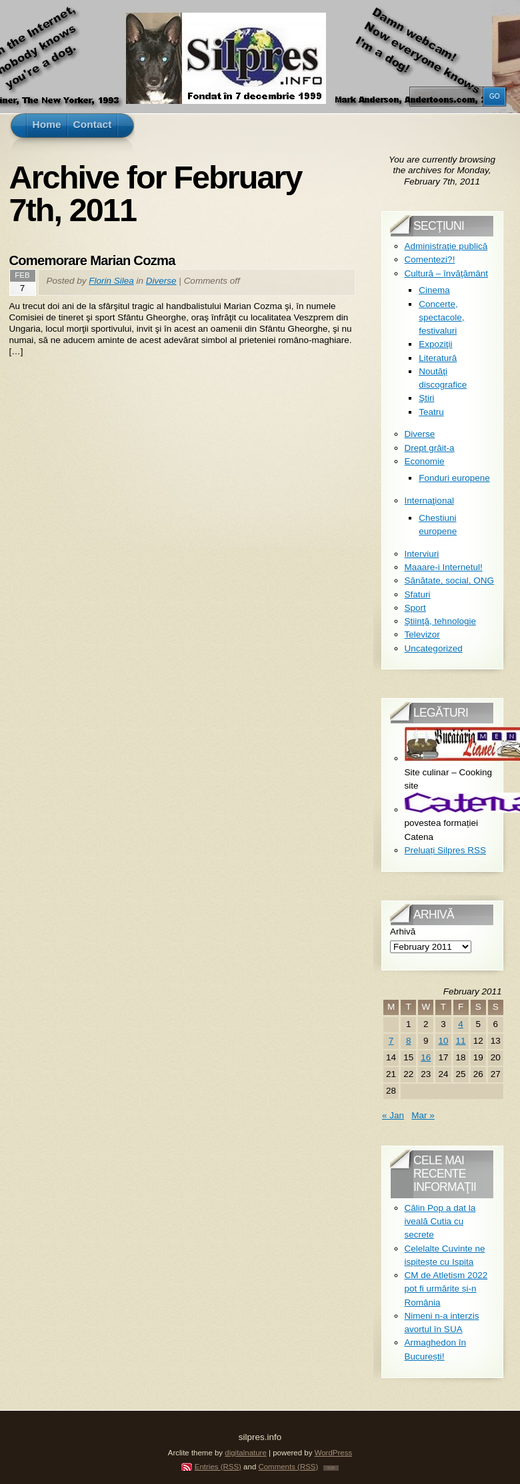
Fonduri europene (454, 478)
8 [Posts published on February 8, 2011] (408, 1041)
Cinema (434, 290)
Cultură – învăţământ (446, 273)
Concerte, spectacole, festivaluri (441, 317)
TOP (331, 1468)
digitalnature (246, 1453)
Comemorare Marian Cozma (92, 260)
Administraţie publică (446, 246)
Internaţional (429, 501)
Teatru (431, 412)
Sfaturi (418, 594)
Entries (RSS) (218, 1467)
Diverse (161, 281)
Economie (425, 461)
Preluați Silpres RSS (445, 850)
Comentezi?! (430, 259)
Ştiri (426, 398)
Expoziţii (435, 344)
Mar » (423, 1115)
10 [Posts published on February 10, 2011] (443, 1041)
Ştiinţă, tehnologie (440, 621)
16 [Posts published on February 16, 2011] (426, 1057)
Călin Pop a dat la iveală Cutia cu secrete (440, 1221)
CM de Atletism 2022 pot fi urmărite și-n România (446, 1288)
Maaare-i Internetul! (444, 567)
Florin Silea (111, 281)
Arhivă (402, 931)
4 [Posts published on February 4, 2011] (460, 1024)
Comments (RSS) (288, 1467)
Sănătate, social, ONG (449, 580)
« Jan (393, 1115)
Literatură (438, 358)
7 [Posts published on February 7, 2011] (391, 1041)
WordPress (334, 1453)
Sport (415, 608)
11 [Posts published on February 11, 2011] (461, 1041)
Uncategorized (434, 648)
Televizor (422, 634)
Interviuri (422, 554)
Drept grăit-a (430, 448)
